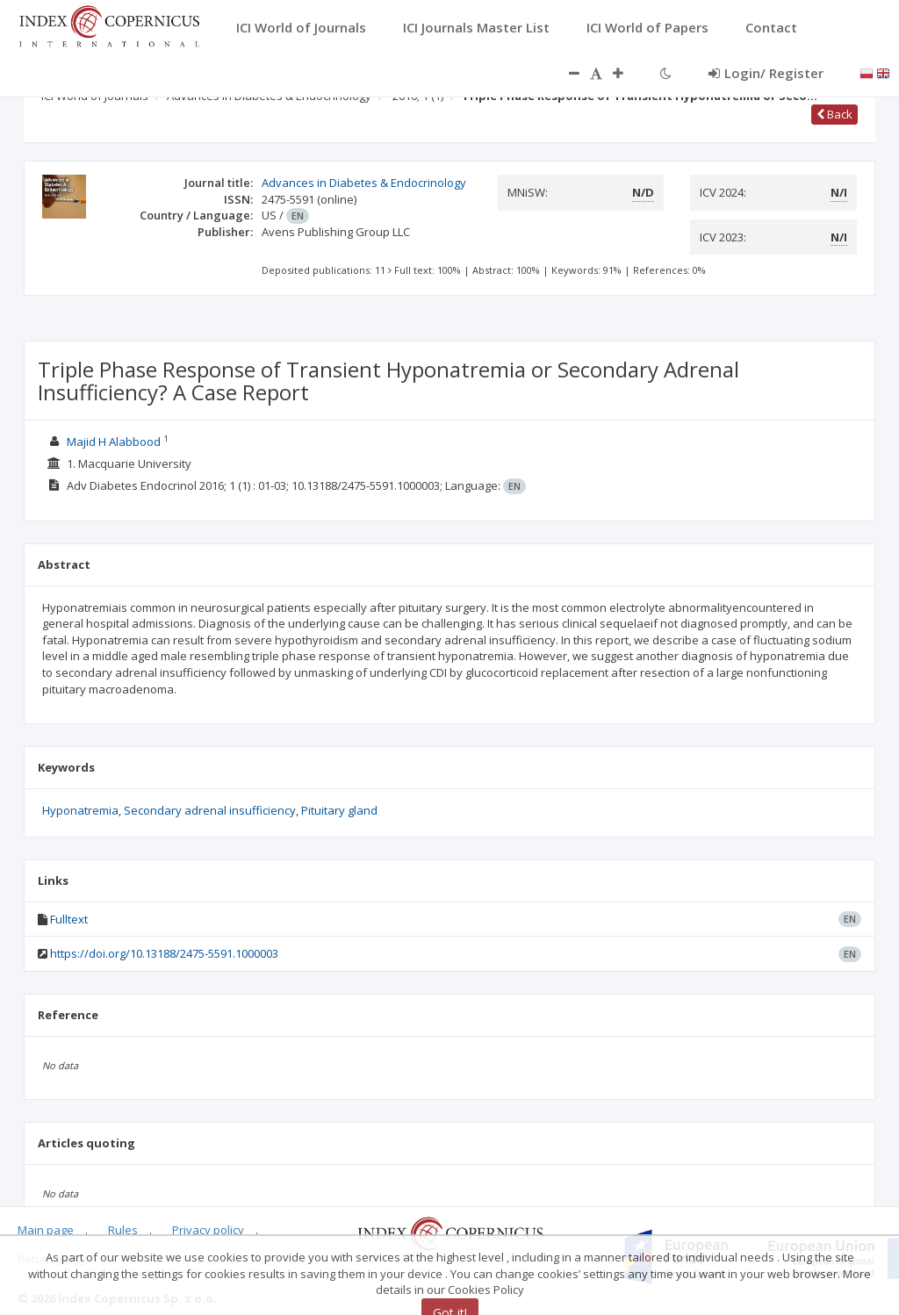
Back (834, 114)
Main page (46, 1230)
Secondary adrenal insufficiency (210, 810)
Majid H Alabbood (114, 441)
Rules (123, 1230)
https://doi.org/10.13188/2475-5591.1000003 (164, 953)
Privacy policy (208, 1230)
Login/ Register (765, 73)
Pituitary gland (339, 810)
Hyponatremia (80, 810)
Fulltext (69, 919)
